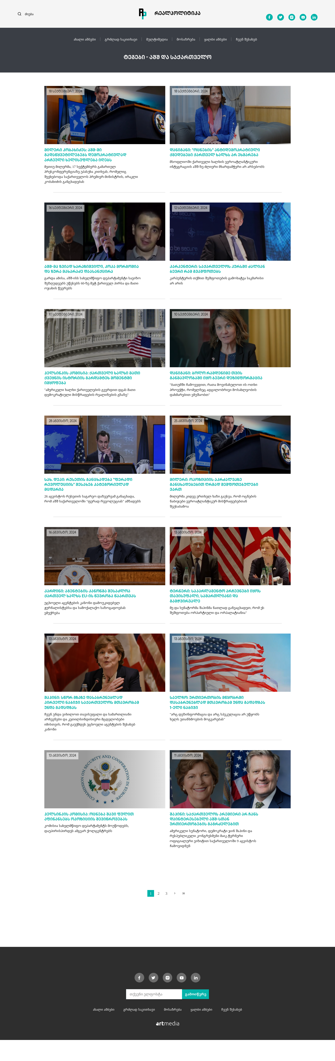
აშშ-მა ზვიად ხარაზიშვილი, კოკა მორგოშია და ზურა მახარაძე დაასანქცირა (81, 273)
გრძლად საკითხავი (121, 39)
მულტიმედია (157, 39)
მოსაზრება (186, 39)
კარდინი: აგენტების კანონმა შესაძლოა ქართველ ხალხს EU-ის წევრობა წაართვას (89, 609)
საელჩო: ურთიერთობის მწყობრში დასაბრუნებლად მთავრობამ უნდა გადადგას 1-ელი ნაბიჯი (209, 722)
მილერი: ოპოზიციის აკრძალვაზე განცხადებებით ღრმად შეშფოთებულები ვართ (216, 497)
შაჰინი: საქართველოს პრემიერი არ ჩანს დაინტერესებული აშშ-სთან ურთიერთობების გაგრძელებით (217, 839)
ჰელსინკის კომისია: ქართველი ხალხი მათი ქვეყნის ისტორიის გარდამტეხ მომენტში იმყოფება (88, 385)
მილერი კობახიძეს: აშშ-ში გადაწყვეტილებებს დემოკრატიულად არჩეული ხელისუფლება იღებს (87, 155)
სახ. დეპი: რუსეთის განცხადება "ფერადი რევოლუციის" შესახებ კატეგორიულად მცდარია (90, 497)
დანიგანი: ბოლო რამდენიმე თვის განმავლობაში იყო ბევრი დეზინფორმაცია (208, 385)
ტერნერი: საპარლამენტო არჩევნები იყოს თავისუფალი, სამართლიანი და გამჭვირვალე (218, 609)
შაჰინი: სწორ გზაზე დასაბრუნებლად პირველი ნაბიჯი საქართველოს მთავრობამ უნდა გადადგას (85, 722)
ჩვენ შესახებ (246, 39)
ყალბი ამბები (215, 39)
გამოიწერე (195, 1015)
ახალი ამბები (85, 39)
